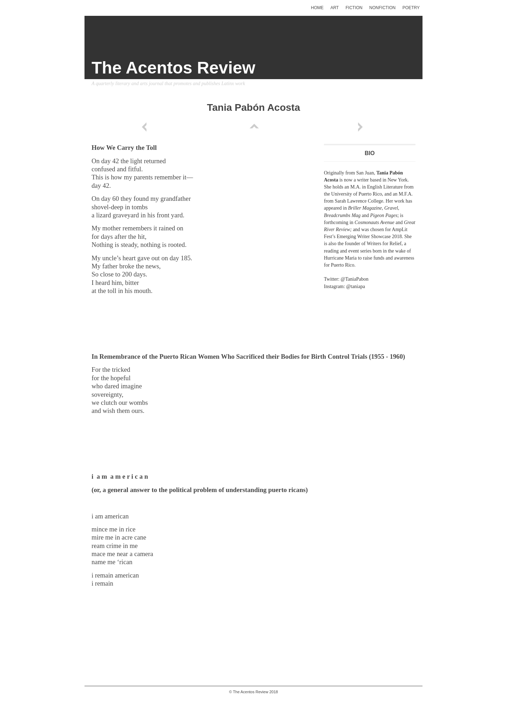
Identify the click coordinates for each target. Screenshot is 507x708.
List (253, 127)
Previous (145, 127)
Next (361, 127)
